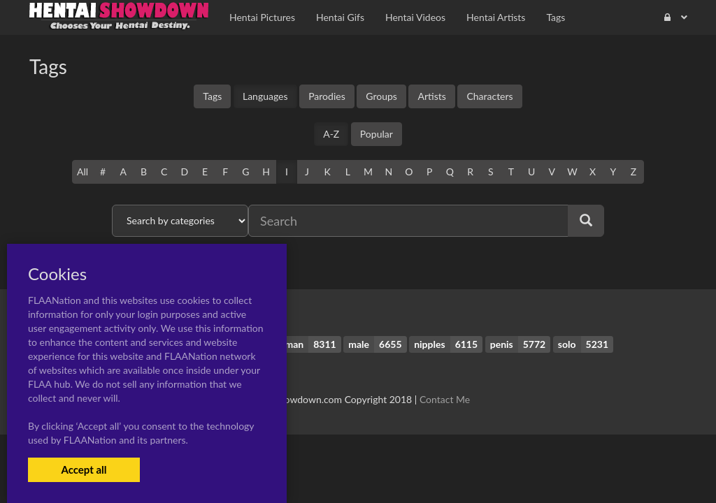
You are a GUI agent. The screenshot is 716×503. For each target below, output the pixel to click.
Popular (376, 134)
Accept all (83, 469)
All (82, 171)
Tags (212, 96)
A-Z (331, 134)
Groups (381, 96)
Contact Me (445, 399)
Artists (431, 96)
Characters (489, 96)
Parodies (326, 96)
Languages (265, 96)
